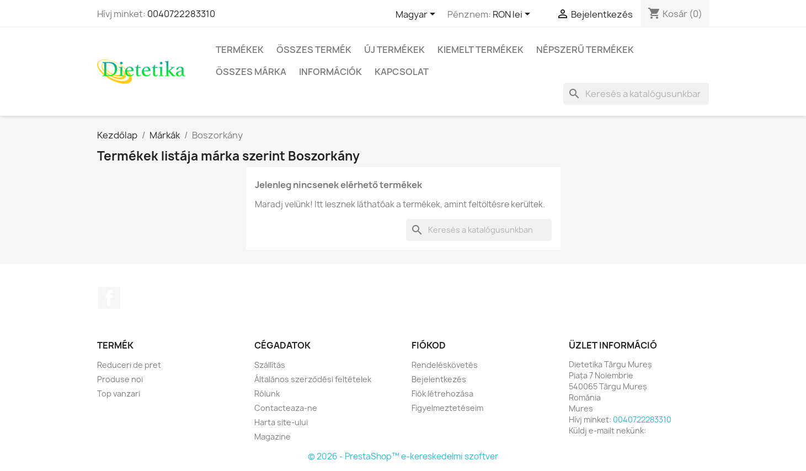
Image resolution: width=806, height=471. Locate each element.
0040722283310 (181, 14)
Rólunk (267, 393)
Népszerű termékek (585, 50)
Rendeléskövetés (445, 365)
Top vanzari (118, 393)
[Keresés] (636, 94)
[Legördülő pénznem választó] (513, 15)
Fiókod (429, 345)
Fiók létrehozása (442, 393)
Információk (330, 72)
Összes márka (251, 72)
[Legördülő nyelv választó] (417, 15)
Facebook (109, 298)
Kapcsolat (402, 72)
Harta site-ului (281, 422)
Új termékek (394, 50)
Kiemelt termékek (480, 50)
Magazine (272, 436)
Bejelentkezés (439, 379)
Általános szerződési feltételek (312, 379)
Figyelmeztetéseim (447, 408)
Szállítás (269, 365)
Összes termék (313, 50)
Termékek (240, 50)
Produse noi (120, 379)
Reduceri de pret (129, 365)
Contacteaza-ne (285, 408)
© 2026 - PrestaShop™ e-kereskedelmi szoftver (403, 456)
